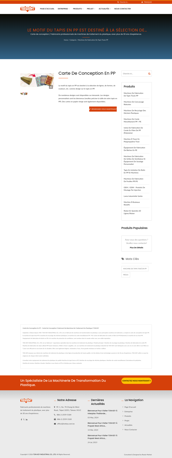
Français (148, 2)
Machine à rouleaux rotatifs (132, 203)
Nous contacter (122, 8)
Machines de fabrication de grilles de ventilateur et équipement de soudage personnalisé (134, 160)
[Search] (130, 2)
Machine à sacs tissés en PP (54, 363)
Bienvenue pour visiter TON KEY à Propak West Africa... (102, 424)
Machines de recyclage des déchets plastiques (135, 111)
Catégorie (73, 40)
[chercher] (118, 2)
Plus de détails (136, 247)
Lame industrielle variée (133, 196)
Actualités (105, 8)
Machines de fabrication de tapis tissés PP (93, 40)
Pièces (125, 275)
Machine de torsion (28, 363)
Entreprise (64, 8)
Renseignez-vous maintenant (103, 109)
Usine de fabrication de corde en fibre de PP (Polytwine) (133, 130)
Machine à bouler (40, 363)
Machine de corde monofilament (116, 360)
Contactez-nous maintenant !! (136, 381)
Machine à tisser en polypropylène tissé (132, 140)
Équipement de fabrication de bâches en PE (134, 148)
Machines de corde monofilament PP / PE (132, 120)
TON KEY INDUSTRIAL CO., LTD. (44, 454)
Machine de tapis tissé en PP (135, 269)
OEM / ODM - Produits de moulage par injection (134, 188)
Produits (78, 8)
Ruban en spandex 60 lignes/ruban (132, 212)
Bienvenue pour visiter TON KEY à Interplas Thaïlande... (102, 412)
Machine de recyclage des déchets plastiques (92, 360)
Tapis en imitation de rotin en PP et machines (134, 171)
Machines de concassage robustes (134, 103)
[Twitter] (24, 419)
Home (66, 40)
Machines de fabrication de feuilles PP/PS (133, 180)
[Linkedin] (26, 419)
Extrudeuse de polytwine (133, 360)
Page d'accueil (47, 8)
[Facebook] (21, 419)
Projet (91, 8)
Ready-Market (147, 455)
